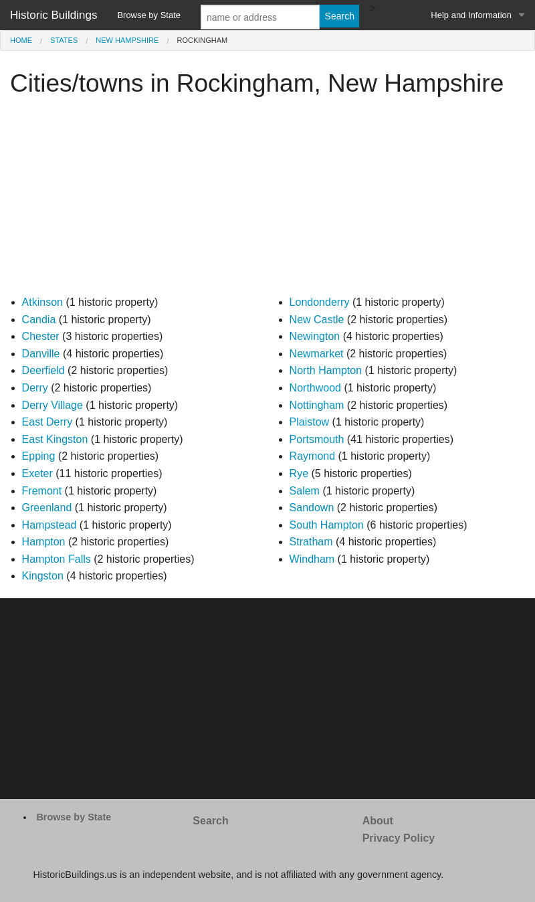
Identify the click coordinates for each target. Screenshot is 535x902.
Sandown (312, 507)
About (377, 820)
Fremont (42, 491)
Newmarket (317, 353)
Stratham (311, 541)
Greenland (47, 507)
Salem (305, 491)
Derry (35, 387)
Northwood (315, 387)
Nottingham (317, 405)
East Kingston (55, 439)
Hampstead (49, 525)
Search (210, 820)
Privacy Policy (398, 838)
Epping (39, 456)
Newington (315, 336)
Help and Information (471, 15)
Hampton (44, 541)
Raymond (312, 456)
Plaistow (310, 422)
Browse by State (149, 15)
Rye (299, 473)
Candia (39, 319)
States (64, 40)
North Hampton (326, 370)
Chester (41, 336)
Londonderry (320, 302)
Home (21, 40)
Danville (41, 353)
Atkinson (42, 302)
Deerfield (43, 370)
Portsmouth (317, 439)
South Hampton (327, 525)
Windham (312, 559)
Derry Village (52, 405)
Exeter (37, 473)
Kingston (43, 575)
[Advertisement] (267, 200)
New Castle (317, 319)
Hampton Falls (56, 559)
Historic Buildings (53, 15)
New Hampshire (127, 40)
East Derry (47, 422)
